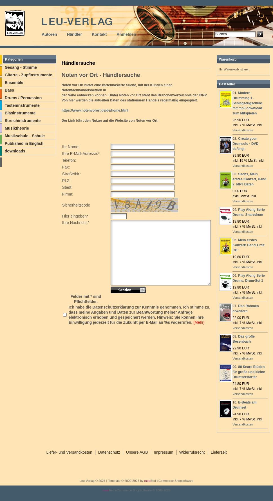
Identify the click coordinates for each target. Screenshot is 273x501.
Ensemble (14, 82)
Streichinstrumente (23, 120)
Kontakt (99, 34)
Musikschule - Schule (25, 136)
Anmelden (126, 34)
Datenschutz (109, 452)
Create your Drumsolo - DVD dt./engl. (245, 144)
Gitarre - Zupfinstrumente (28, 75)
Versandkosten (242, 130)
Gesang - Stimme (21, 67)
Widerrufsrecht (192, 452)
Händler (74, 34)
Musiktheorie (17, 128)
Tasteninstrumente (22, 105)
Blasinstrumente (20, 113)
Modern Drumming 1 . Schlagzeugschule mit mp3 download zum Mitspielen (247, 103)
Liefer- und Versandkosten (69, 452)
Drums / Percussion (23, 98)
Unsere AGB (137, 452)
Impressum (163, 452)
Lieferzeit (219, 452)
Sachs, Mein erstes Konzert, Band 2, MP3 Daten (249, 179)
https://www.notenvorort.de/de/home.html (95, 110)
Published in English (24, 143)
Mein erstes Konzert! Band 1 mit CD (248, 245)
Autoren (49, 34)
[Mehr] (199, 322)
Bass (9, 90)
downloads (15, 151)
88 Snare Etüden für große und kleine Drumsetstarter (248, 372)
